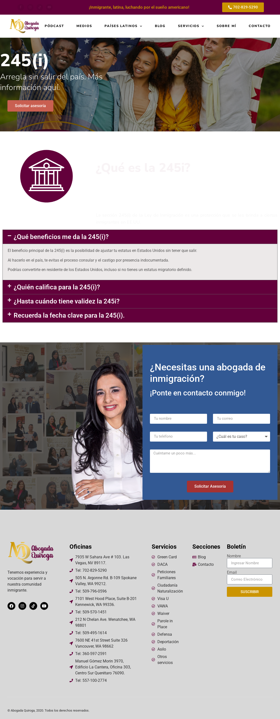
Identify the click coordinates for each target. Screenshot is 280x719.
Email (232, 572)
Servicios (191, 26)
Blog (160, 26)
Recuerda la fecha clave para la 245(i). (69, 315)
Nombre (234, 556)
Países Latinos (123, 26)
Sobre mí (226, 26)
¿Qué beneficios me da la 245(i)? (61, 236)
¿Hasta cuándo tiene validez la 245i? (67, 301)
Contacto (260, 26)
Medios (84, 26)
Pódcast (54, 26)
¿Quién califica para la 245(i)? (57, 287)
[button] (140, 237)
